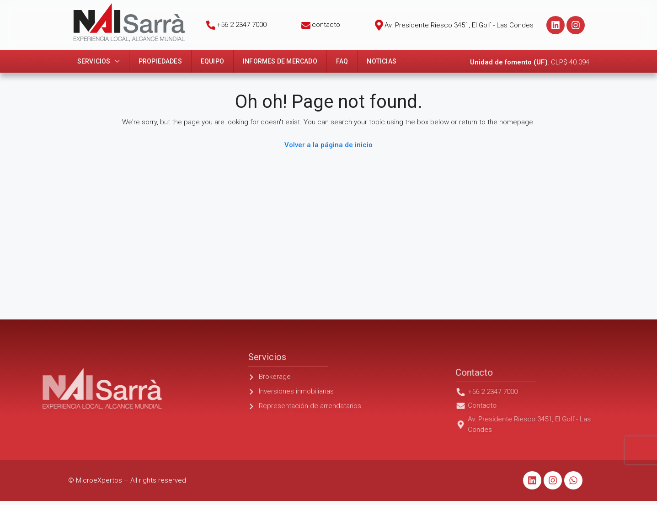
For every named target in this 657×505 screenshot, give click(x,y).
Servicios (94, 61)
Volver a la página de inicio (328, 145)
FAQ (342, 61)
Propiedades (160, 61)
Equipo (212, 61)
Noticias (381, 61)
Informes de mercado (280, 61)
